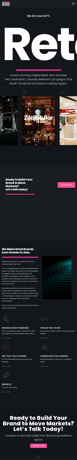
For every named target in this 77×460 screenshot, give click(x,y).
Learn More (6, 338)
